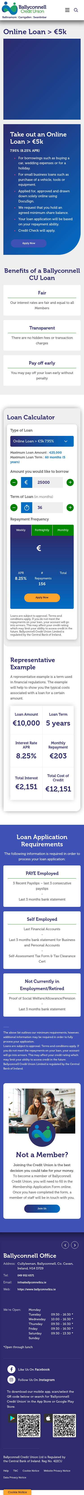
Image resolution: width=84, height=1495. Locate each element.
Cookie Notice (31, 1475)
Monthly (63, 532)
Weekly (20, 532)
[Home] (22, 10)
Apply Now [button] (28, 244)
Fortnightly (42, 532)
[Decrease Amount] (13, 483)
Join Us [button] (42, 1213)
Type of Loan (21, 432)
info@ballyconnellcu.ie (34, 1287)
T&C (15, 1475)
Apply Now (42, 600)
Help (6, 1475)
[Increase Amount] (70, 483)
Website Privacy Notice (57, 1475)
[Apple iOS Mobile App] (60, 1430)
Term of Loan (31, 498)
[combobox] (42, 442)
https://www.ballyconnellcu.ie (40, 1294)
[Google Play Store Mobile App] (24, 1430)
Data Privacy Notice (14, 1482)
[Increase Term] (70, 509)
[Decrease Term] (13, 509)
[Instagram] (31, 1384)
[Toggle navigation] (64, 10)
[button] (76, 10)
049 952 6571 (27, 1280)
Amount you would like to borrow (39, 473)
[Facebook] (28, 1374)
